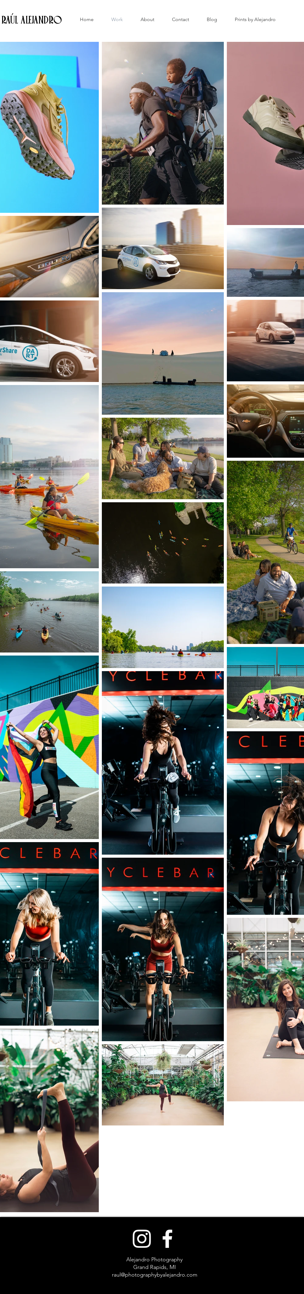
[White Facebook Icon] (167, 1239)
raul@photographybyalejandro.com (154, 1274)
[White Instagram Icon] (142, 1239)
